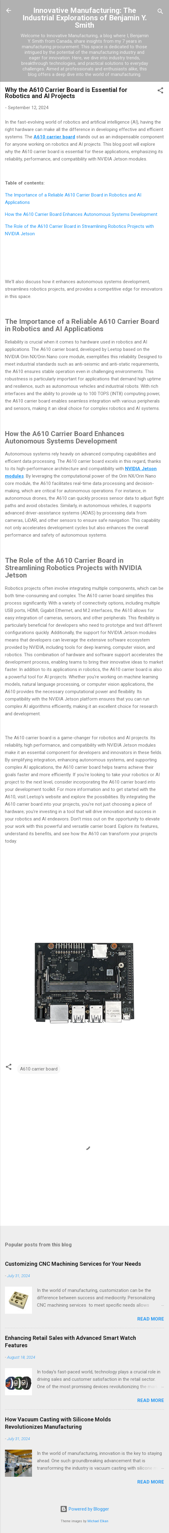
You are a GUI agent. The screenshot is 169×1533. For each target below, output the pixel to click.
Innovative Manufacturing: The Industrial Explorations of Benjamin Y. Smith (84, 18)
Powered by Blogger (84, 1509)
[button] (160, 91)
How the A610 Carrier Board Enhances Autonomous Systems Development (81, 214)
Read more (150, 1319)
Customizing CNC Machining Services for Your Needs (73, 1264)
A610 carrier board (39, 1069)
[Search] (160, 12)
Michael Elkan (97, 1521)
